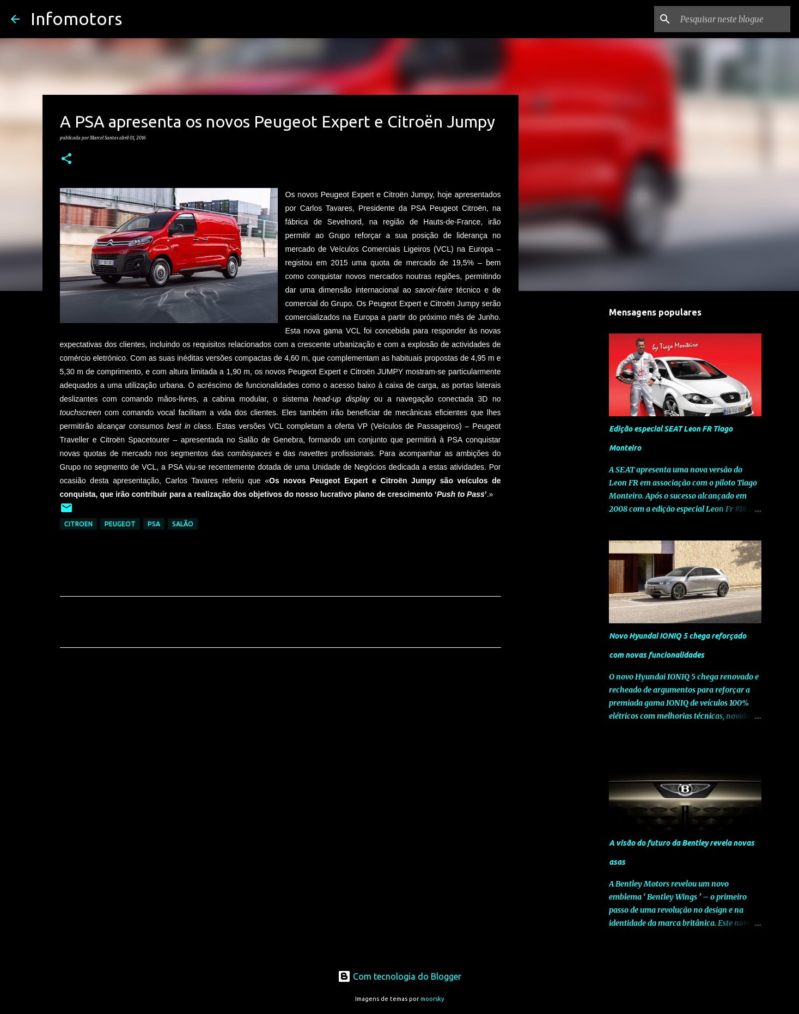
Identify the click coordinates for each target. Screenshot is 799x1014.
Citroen (78, 523)
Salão (182, 523)
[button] (66, 159)
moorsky (432, 998)
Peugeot (120, 523)
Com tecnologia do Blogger (399, 976)
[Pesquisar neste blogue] (733, 19)
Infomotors (76, 18)
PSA (154, 523)
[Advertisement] (280, 758)
